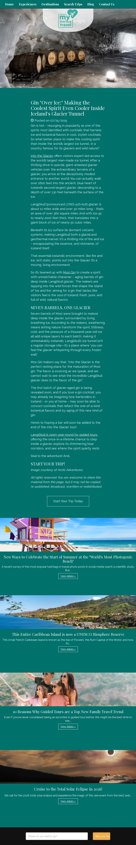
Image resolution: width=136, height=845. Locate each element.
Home (9, 4)
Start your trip (102, 836)
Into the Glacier (42, 156)
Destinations (50, 4)
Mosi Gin (69, 272)
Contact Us (106, 4)
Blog (90, 4)
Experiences (27, 4)
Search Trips (73, 4)
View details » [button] (68, 576)
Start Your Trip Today (68, 501)
